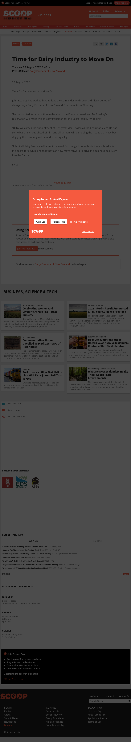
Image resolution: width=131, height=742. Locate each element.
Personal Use (59, 221)
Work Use (40, 221)
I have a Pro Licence (79, 221)
